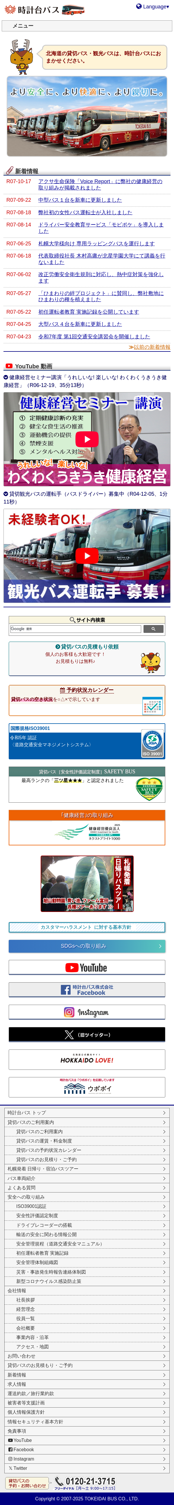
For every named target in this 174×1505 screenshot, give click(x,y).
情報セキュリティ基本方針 (35, 1421)
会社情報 (17, 1290)
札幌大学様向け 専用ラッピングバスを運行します (96, 244)
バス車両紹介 (21, 1178)
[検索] (76, 629)
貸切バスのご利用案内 (31, 1122)
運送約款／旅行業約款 (31, 1393)
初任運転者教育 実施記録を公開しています (88, 312)
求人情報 (17, 1384)
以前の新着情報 (152, 347)
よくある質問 (21, 1187)
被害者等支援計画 (26, 1402)
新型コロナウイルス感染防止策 (48, 1281)
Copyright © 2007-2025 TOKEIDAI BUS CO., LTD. (87, 1498)
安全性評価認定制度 (37, 1215)
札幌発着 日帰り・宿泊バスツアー (43, 1168)
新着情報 (17, 1374)
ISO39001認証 (31, 1206)
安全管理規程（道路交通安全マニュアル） (60, 1243)
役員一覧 (25, 1318)
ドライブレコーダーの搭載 (44, 1225)
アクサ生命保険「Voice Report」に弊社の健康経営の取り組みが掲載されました (100, 184)
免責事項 (17, 1431)
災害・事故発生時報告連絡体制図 (51, 1272)
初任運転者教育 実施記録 (42, 1253)
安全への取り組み (26, 1197)
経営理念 (25, 1309)
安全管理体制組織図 (37, 1262)
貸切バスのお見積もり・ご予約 (40, 1365)
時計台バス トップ (27, 1112)
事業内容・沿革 (32, 1337)
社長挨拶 (25, 1299)
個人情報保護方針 (26, 1412)
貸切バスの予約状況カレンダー (48, 1150)
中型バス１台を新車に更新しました (80, 200)
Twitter (17, 1468)
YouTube (20, 1440)
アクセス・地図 (32, 1346)
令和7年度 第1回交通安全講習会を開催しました (94, 337)
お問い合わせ (21, 1356)
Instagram (21, 1458)
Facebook (21, 1449)
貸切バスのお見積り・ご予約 (46, 1159)
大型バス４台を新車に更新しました (80, 324)
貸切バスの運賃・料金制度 (44, 1140)
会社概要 (25, 1328)
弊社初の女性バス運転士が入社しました (85, 212)
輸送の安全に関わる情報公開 (46, 1234)
